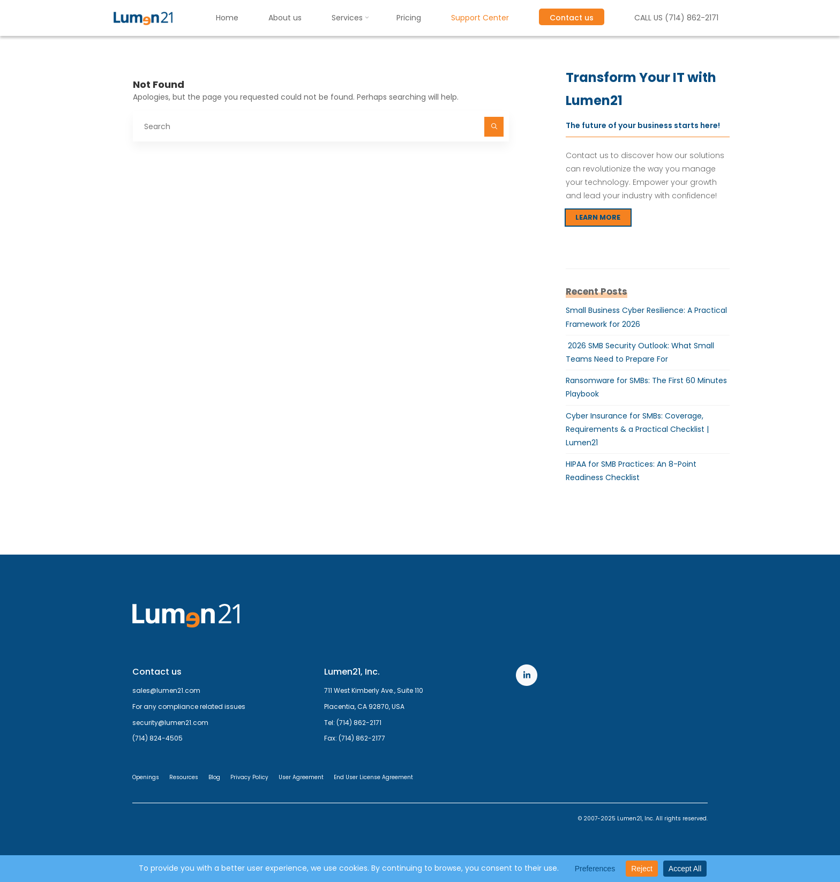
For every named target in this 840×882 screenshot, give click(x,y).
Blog (214, 777)
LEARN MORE (597, 217)
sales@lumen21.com (166, 690)
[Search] (494, 126)
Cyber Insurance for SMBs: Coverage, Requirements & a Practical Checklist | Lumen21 (637, 429)
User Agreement (301, 777)
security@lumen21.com (170, 722)
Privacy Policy (249, 777)
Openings (145, 777)
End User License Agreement (373, 777)
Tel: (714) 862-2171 (352, 722)
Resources (183, 777)
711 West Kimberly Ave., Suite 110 (373, 690)
